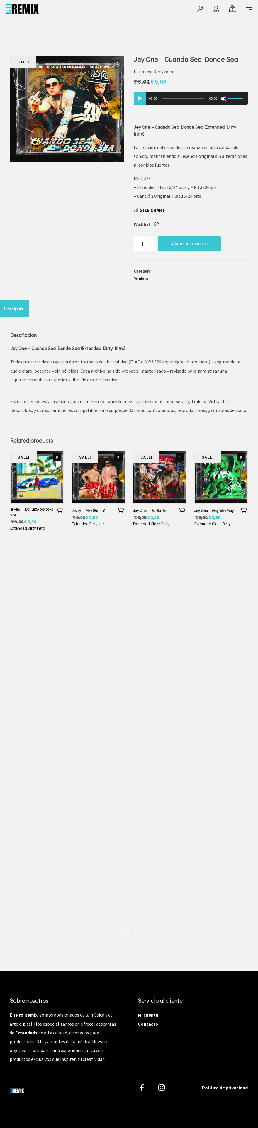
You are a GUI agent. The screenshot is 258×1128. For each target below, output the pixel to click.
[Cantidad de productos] (145, 243)
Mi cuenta (148, 1015)
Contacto (148, 1024)
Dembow (141, 278)
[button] (115, 64)
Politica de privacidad (225, 1087)
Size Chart (152, 210)
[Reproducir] (140, 99)
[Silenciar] (224, 99)
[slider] (183, 98)
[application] (191, 98)
